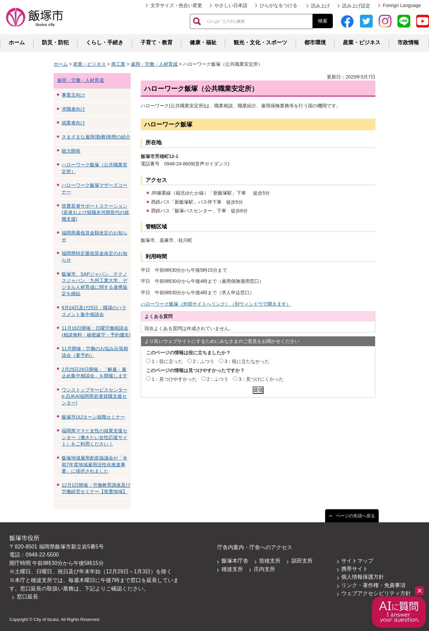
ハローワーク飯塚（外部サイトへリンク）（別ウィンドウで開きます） (216, 304)
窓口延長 (27, 596)
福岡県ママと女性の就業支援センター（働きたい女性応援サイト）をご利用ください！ (94, 437)
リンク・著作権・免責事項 (373, 585)
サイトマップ (357, 561)
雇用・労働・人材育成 (154, 64)
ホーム (17, 42)
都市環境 (315, 42)
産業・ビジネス (361, 42)
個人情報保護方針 (362, 577)
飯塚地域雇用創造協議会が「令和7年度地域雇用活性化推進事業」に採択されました (94, 464)
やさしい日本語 (230, 5)
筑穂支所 (270, 561)
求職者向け (73, 109)
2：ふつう (203, 361)
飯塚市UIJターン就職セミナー (93, 417)
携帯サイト (354, 569)
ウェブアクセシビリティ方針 (376, 593)
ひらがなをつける (278, 5)
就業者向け (73, 122)
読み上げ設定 (356, 5)
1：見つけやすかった (174, 379)
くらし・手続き (104, 42)
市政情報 (408, 42)
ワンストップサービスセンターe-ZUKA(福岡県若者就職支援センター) (94, 396)
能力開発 (71, 151)
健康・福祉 (203, 42)
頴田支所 (302, 561)
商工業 (118, 64)
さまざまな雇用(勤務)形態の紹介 (96, 137)
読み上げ (320, 5)
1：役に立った (167, 361)
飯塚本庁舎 (235, 561)
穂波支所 (232, 569)
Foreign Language (402, 5)
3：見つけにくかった (261, 379)
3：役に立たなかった (247, 361)
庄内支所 (264, 569)
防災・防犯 (55, 42)
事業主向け (73, 95)
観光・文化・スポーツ (260, 42)
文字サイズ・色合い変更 (176, 5)
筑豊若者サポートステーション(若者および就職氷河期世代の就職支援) (95, 212)
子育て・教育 (156, 42)
